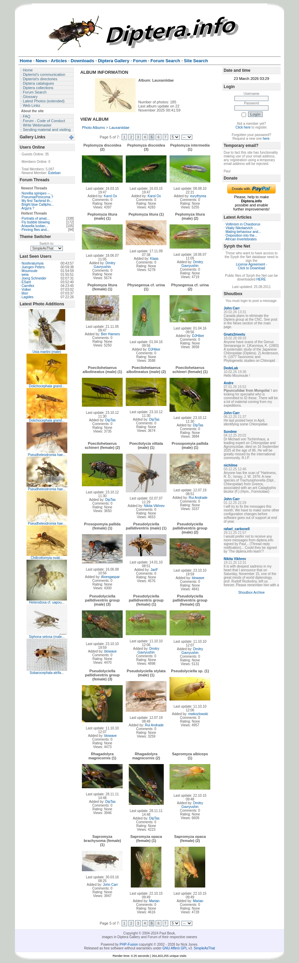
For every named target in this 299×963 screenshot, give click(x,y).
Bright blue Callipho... (38, 204)
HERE (261, 279)
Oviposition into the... (241, 235)
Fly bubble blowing (36, 222)
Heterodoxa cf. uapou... (47, 602)
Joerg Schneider (34, 278)
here (266, 138)
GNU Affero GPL (174, 948)
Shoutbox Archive (251, 592)
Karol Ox (110, 196)
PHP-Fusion (129, 944)
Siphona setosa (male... (47, 637)
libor (25, 293)
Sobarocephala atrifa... (47, 673)
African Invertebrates (241, 239)
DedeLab (231, 368)
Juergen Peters (33, 267)
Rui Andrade (198, 498)
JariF (154, 570)
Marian (154, 901)
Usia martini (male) (47, 352)
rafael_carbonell (237, 529)
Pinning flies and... (36, 230)
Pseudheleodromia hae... (47, 455)
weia (25, 274)
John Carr (110, 884)
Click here (242, 127)
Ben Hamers (110, 334)
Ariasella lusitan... (34, 226)
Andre (228, 383)
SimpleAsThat (204, 948)
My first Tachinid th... (37, 201)
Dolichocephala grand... (47, 386)
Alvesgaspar (110, 577)
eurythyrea (198, 196)
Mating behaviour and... (243, 232)
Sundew (230, 432)
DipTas (110, 420)
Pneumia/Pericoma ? (37, 197)
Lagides (28, 297)
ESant (26, 282)
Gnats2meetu (234, 334)
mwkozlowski (198, 714)
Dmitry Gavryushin (105, 265)
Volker (26, 289)
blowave (198, 578)
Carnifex (28, 286)
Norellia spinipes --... (37, 193)
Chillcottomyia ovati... (47, 558)
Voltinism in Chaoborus (243, 224)
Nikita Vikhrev (154, 506)
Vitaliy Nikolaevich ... (241, 228)
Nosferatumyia (32, 263)
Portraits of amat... (36, 218)
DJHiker (154, 349)
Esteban (54, 173)
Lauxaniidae (119, 127)
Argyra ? (27, 208)
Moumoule (30, 271)
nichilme (231, 465)
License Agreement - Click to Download (251, 266)
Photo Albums (93, 127)
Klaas (154, 258)
